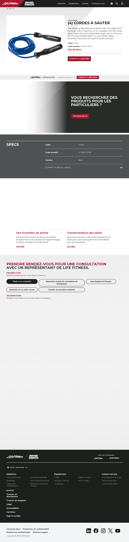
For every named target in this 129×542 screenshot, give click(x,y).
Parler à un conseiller (22, 281)
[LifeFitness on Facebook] (96, 531)
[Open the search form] (117, 4)
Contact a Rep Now (87, 77)
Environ (10, 490)
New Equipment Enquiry (101, 281)
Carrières (10, 512)
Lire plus (20, 246)
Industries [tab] (61, 4)
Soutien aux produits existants (61, 290)
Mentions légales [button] (40, 532)
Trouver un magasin (16, 500)
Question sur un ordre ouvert (22, 290)
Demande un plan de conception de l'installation (62, 282)
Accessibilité (12, 508)
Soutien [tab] (85, 4)
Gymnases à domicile (38, 477)
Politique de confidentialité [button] (18, 532)
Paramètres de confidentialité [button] (36, 529)
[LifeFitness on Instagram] (103, 531)
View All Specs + (75, 49)
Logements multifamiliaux (12, 485)
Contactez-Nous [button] (13, 529)
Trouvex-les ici (80, 116)
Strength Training (61, 481)
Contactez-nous (98, 4)
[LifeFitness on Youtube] (117, 531)
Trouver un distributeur (12, 495)
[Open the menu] (122, 4)
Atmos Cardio (83, 481)
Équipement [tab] (74, 4)
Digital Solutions (84, 477)
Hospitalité (10, 481)
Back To (11, 9)
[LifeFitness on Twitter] (110, 531)
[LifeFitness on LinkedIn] (88, 531)
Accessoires (58, 484)
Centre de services (109, 481)
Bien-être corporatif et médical (39, 485)
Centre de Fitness (13, 477)
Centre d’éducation (110, 484)
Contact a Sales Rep (79, 59)
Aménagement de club (111, 477)
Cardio (56, 477)
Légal (9, 504)
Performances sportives (39, 481)
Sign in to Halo (13, 516)
